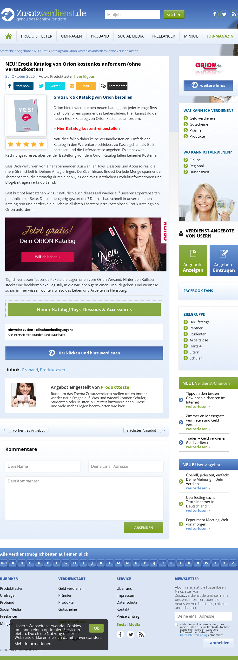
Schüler (196, 358)
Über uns (124, 588)
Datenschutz (127, 602)
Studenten (198, 334)
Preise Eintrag (128, 616)
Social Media (131, 36)
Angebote (24, 51)
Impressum (126, 595)
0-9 (4, 562)
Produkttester (36, 36)
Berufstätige (200, 322)
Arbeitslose (199, 340)
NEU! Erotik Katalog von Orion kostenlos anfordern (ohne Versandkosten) (86, 51)
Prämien (197, 130)
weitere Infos (208, 85)
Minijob (191, 36)
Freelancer (163, 36)
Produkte (197, 136)
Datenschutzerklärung (193, 635)
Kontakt (123, 609)
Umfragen (71, 36)
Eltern (194, 352)
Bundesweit (199, 171)
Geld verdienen (202, 118)
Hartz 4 (196, 346)
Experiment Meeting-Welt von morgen (207, 524)
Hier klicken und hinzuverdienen (84, 353)
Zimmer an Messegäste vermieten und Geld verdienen (205, 422)
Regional (197, 165)
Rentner (196, 328)
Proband (100, 36)
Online (195, 159)
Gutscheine (199, 124)
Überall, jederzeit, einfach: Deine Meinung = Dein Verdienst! (207, 481)
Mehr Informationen (32, 644)
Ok (96, 628)
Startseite (7, 51)
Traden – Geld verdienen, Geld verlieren (206, 442)
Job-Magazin (220, 36)
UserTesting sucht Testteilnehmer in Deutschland (200, 504)
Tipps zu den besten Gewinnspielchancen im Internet (205, 400)
